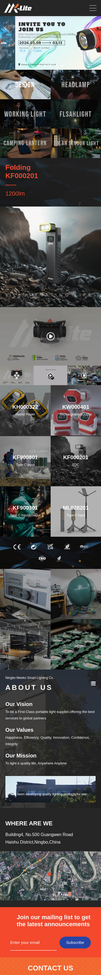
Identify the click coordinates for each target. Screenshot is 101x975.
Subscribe (75, 942)
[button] (39, 66)
